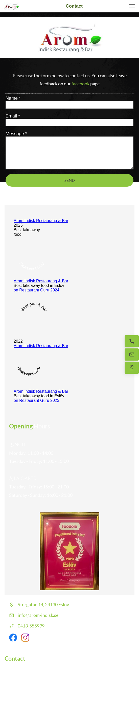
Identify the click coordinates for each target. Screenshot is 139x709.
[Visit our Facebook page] (13, 638)
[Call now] (132, 341)
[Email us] (132, 354)
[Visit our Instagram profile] (25, 638)
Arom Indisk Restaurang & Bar (41, 221)
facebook (80, 83)
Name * (13, 98)
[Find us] (132, 368)
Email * (13, 116)
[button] (132, 6)
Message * (16, 133)
